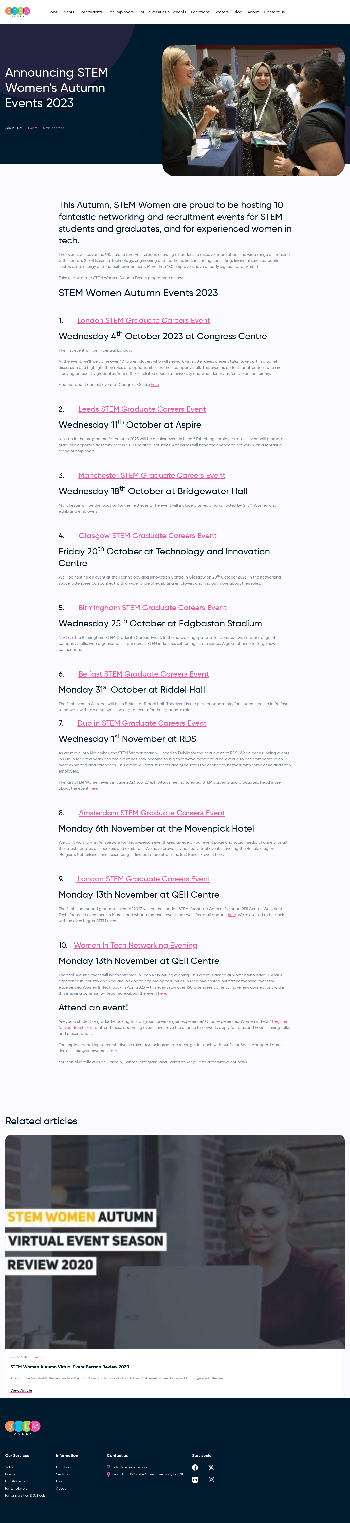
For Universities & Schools (25, 1495)
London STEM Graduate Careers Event (143, 320)
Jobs (9, 1467)
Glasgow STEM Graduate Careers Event (148, 535)
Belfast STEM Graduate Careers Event (143, 674)
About (61, 1488)
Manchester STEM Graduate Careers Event (151, 475)
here (155, 384)
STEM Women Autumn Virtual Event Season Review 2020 (69, 1367)
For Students (15, 1481)
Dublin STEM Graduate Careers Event (142, 723)
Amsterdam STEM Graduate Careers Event (152, 812)
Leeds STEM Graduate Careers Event (142, 409)
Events (32, 128)
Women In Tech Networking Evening (135, 945)
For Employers (16, 1488)
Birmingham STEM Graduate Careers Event (152, 607)
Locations (64, 1467)
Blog (59, 1481)
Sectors (62, 1474)
